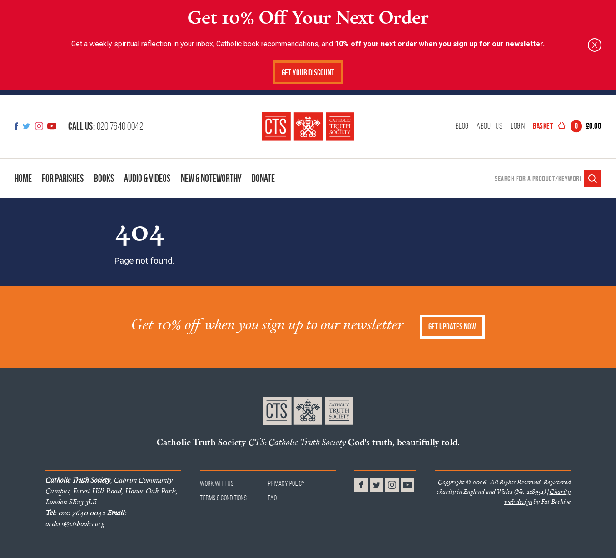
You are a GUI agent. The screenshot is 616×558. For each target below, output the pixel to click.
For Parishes (63, 178)
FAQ (273, 498)
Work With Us (216, 483)
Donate (263, 178)
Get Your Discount (308, 72)
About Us (489, 126)
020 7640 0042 (105, 125)
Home (23, 178)
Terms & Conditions (223, 498)
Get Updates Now (452, 326)
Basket (567, 126)
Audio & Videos (147, 178)
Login (518, 126)
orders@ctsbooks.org (85, 518)
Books (104, 178)
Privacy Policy (286, 483)
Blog (462, 126)
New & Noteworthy (211, 178)
